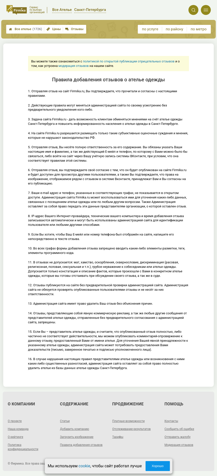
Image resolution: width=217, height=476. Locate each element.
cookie (84, 466)
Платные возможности (128, 421)
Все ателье (25, 29)
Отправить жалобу (177, 437)
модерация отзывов (74, 66)
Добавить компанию (74, 429)
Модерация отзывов (178, 445)
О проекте (15, 421)
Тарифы (117, 437)
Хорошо (158, 466)
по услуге (150, 29)
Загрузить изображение (77, 437)
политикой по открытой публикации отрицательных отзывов (129, 61)
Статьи (65, 421)
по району (174, 29)
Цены (53, 29)
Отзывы (74, 29)
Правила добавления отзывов (81, 445)
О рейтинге (15, 437)
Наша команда (18, 429)
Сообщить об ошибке (179, 429)
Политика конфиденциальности (23, 447)
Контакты (171, 421)
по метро (199, 29)
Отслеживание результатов (131, 429)
